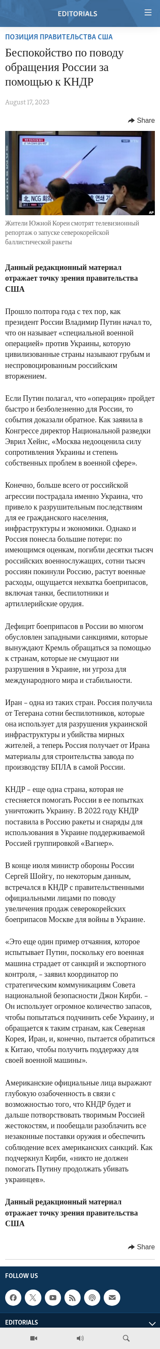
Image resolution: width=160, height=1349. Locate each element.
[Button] (141, 120)
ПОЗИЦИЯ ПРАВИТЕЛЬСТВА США (59, 37)
